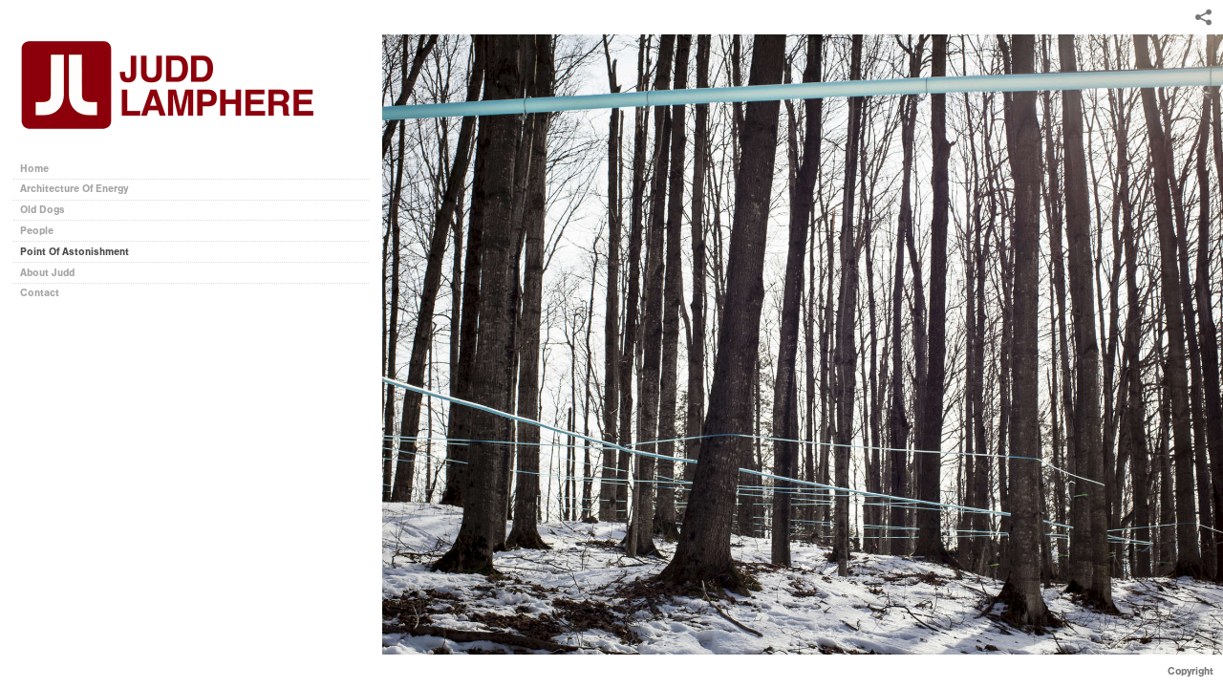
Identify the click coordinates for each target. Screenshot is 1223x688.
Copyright (1190, 671)
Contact (39, 293)
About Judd (47, 273)
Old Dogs (42, 210)
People (37, 231)
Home (34, 168)
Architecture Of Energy (74, 189)
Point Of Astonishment (74, 252)
